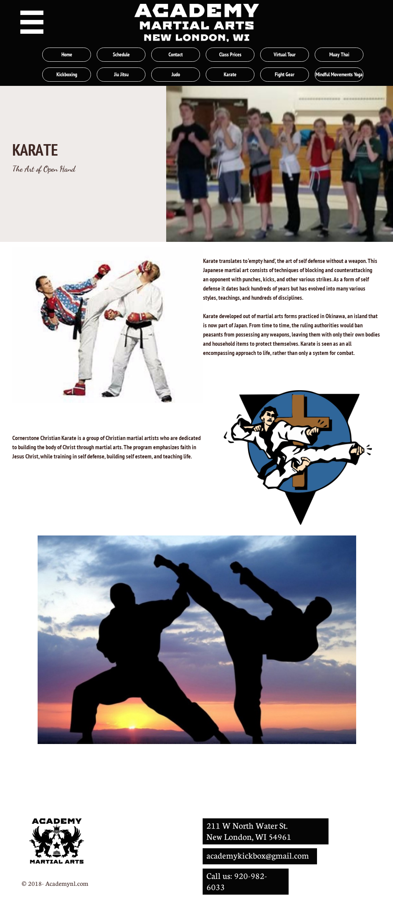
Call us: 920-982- (236, 875)
